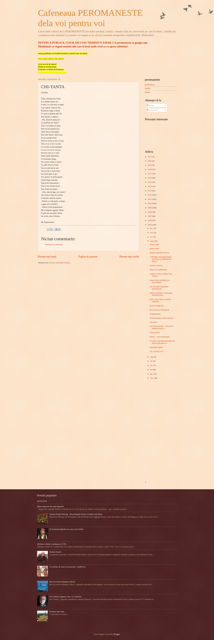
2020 (150, 161)
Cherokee (153, 322)
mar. (152, 378)
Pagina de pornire (87, 256)
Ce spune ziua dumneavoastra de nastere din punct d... (162, 342)
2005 (150, 225)
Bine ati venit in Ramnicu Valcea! (62, 582)
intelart (147, 88)
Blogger (117, 634)
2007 (150, 216)
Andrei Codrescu (156, 265)
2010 (150, 203)
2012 (150, 195)
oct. (151, 237)
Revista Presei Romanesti (159, 310)
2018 (150, 169)
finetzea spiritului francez (159, 253)
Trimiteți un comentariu (54, 245)
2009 (150, 208)
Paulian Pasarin (55, 552)
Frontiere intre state (56, 612)
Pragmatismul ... (156, 314)
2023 (150, 157)
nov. (152, 232)
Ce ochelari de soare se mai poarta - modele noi (67, 567)
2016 (150, 178)
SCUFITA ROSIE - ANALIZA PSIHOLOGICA (161, 327)
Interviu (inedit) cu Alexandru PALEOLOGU (161, 294)
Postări (150, 105)
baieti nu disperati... (157, 306)
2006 (150, 220)
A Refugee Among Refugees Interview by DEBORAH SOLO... (160, 259)
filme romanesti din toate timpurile (50, 506)
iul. (151, 361)
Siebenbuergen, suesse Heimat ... (162, 318)
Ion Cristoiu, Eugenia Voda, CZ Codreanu (65, 597)
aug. (152, 357)
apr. (151, 374)
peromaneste (150, 85)
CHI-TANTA (155, 333)
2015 (150, 182)
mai (152, 370)
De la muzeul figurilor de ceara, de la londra (66, 529)
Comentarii (152, 110)
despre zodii (154, 245)
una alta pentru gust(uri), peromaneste (159, 288)
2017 (150, 174)
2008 (150, 212)
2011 (150, 199)
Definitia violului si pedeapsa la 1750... (52, 544)
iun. (152, 365)
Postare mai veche (129, 256)
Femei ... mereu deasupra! (160, 337)
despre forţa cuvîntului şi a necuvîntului (160, 281)
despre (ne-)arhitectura (158, 270)
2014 (150, 186)
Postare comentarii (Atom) (59, 263)
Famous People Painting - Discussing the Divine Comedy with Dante (75, 514)
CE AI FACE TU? (157, 351)
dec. (152, 228)
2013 (150, 191)
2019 (150, 165)
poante (147, 92)
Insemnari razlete (156, 347)
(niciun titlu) (42, 501)
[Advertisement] (154, 430)
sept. (152, 241)
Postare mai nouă (47, 256)
